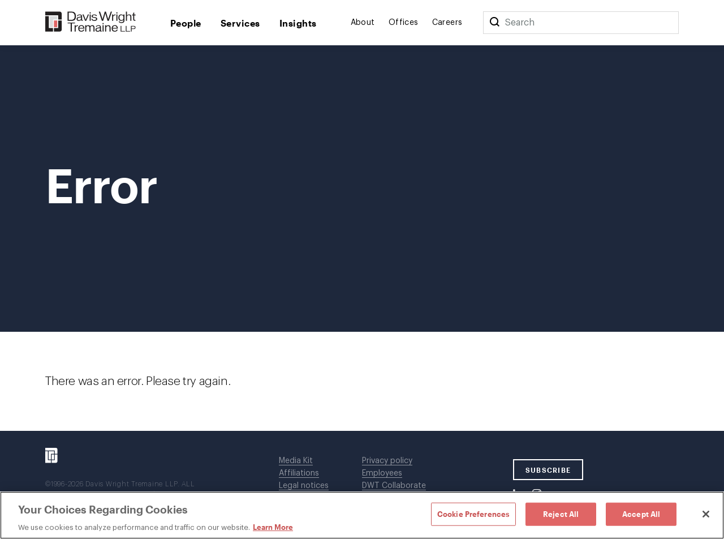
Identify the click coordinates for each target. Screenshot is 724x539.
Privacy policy (387, 461)
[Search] (494, 22)
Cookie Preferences (473, 513)
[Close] (705, 514)
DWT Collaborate (394, 486)
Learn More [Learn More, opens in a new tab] (273, 527)
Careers (447, 23)
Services (240, 23)
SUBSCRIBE (548, 470)
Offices (404, 23)
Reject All (561, 513)
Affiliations (299, 473)
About (363, 23)
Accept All (641, 513)
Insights (298, 23)
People (185, 23)
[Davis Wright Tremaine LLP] (90, 22)
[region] (362, 515)
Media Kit (296, 461)
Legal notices (304, 486)
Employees (382, 473)
